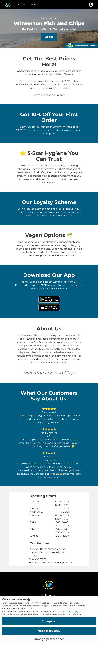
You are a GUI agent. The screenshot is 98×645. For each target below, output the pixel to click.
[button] (49, 37)
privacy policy (72, 611)
